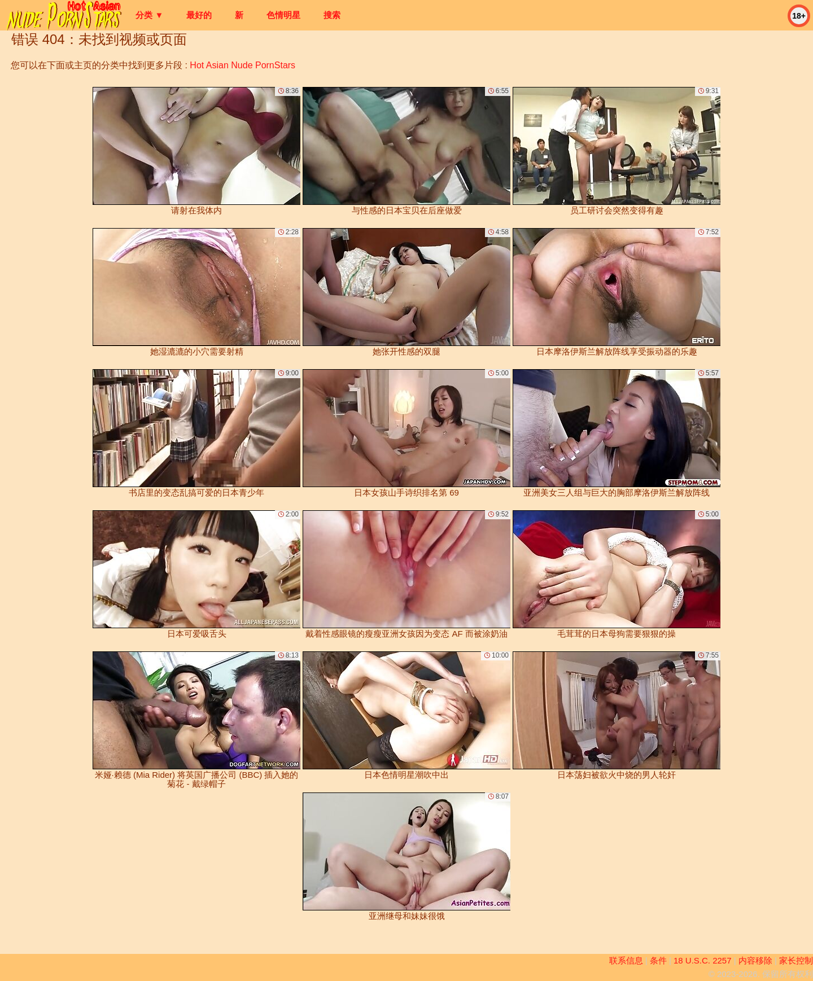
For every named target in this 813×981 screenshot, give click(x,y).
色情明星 (283, 15)
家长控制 (796, 960)
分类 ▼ (149, 15)
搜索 (332, 15)
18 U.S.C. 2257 (703, 960)
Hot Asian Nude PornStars (242, 65)
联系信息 (626, 960)
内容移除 (755, 960)
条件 (658, 960)
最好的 (199, 15)
